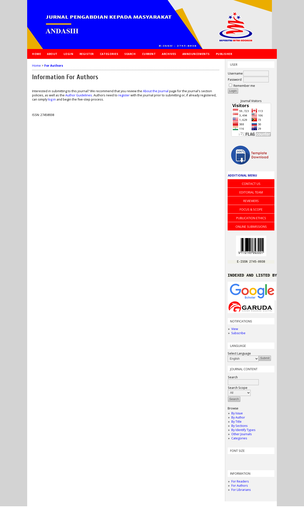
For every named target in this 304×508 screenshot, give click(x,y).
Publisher (224, 54)
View (234, 331)
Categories (239, 440)
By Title (236, 423)
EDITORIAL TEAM (251, 192)
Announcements (196, 54)
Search (130, 54)
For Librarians (241, 491)
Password (235, 79)
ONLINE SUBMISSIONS (251, 227)
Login (68, 54)
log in (52, 99)
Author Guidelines (78, 95)
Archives (169, 54)
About (52, 54)
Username (235, 73)
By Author (238, 419)
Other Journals (241, 436)
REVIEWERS (251, 201)
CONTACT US (251, 184)
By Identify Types (243, 432)
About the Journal (155, 91)
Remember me (244, 86)
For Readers (240, 483)
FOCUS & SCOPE (251, 209)
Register (87, 54)
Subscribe (238, 335)
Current (149, 54)
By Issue (237, 415)
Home (36, 54)
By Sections (239, 427)
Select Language (239, 355)
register (124, 95)
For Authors (239, 487)
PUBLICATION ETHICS (251, 218)
